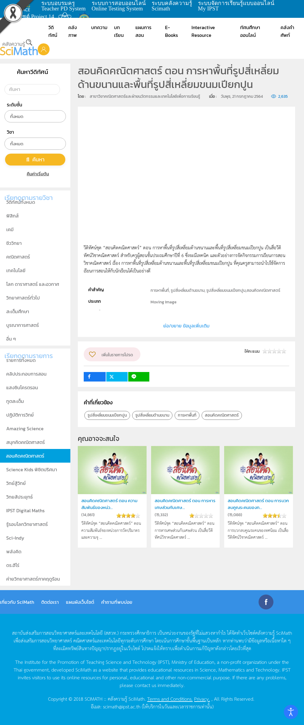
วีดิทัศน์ (52, 31)
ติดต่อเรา (50, 602)
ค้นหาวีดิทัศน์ (32, 71)
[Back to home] (19, 47)
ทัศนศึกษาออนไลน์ (250, 31)
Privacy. (202, 698)
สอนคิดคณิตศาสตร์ (222, 415)
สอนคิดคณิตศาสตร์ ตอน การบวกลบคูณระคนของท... (258, 503)
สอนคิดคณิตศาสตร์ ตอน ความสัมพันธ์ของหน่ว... (109, 503)
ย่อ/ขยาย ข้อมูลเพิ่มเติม (186, 325)
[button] (44, 49)
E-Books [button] (171, 31)
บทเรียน (119, 31)
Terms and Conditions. (170, 698)
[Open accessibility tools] (291, 712)
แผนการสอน (143, 31)
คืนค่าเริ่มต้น (35, 173)
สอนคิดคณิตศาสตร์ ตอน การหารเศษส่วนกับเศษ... (185, 503)
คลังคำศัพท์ (287, 31)
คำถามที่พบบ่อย (116, 602)
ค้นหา (35, 159)
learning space (23, 6)
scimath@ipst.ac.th (121, 706)
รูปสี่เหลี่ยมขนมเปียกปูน (107, 415)
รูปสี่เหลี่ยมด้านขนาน (152, 415)
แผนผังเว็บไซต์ (80, 602)
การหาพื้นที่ (187, 415)
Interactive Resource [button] (203, 31)
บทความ (99, 27)
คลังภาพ (72, 31)
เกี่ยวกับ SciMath (17, 602)
